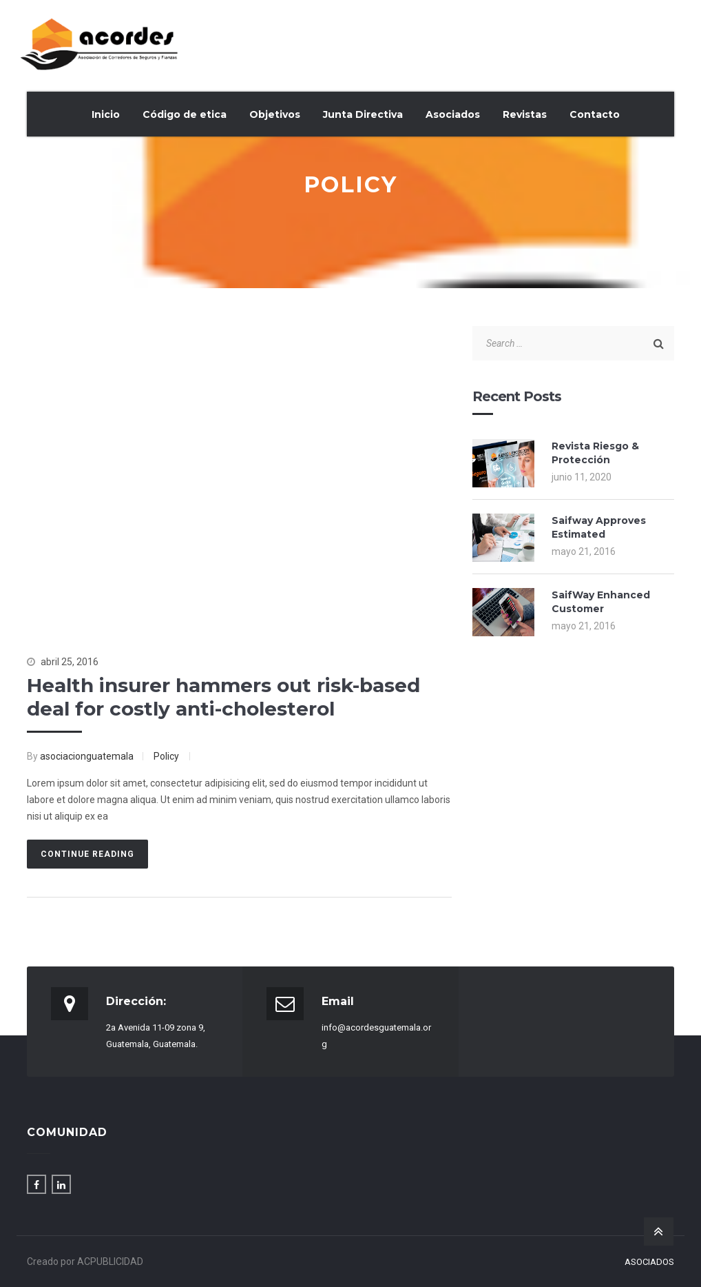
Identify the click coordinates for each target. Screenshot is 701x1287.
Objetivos (274, 114)
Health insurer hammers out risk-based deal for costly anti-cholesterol (223, 696)
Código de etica (185, 114)
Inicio (106, 114)
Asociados (453, 114)
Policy (166, 756)
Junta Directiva (363, 114)
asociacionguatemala (87, 756)
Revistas (525, 114)
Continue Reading (87, 854)
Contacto (594, 114)
